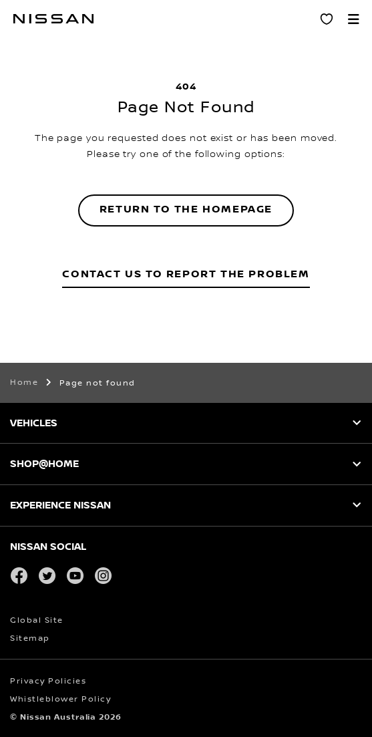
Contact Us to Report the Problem (185, 274)
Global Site (36, 620)
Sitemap (30, 638)
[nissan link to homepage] (53, 18)
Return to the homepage (186, 209)
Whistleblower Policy (60, 699)
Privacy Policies (48, 681)
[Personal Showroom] (326, 18)
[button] (353, 18)
